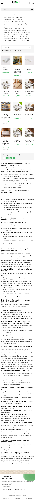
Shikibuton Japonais (6, 68)
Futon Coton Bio (17, 115)
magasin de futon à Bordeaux (22, 368)
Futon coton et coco (29, 115)
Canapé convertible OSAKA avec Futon (5, 142)
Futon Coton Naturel (6, 92)
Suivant (14, 158)
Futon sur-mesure (29, 68)
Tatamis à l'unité (17, 92)
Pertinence (17, 47)
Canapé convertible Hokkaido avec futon (6, 117)
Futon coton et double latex (29, 140)
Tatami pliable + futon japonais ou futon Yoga (17, 70)
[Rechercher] (17, 9)
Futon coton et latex (29, 92)
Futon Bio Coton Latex (17, 140)
